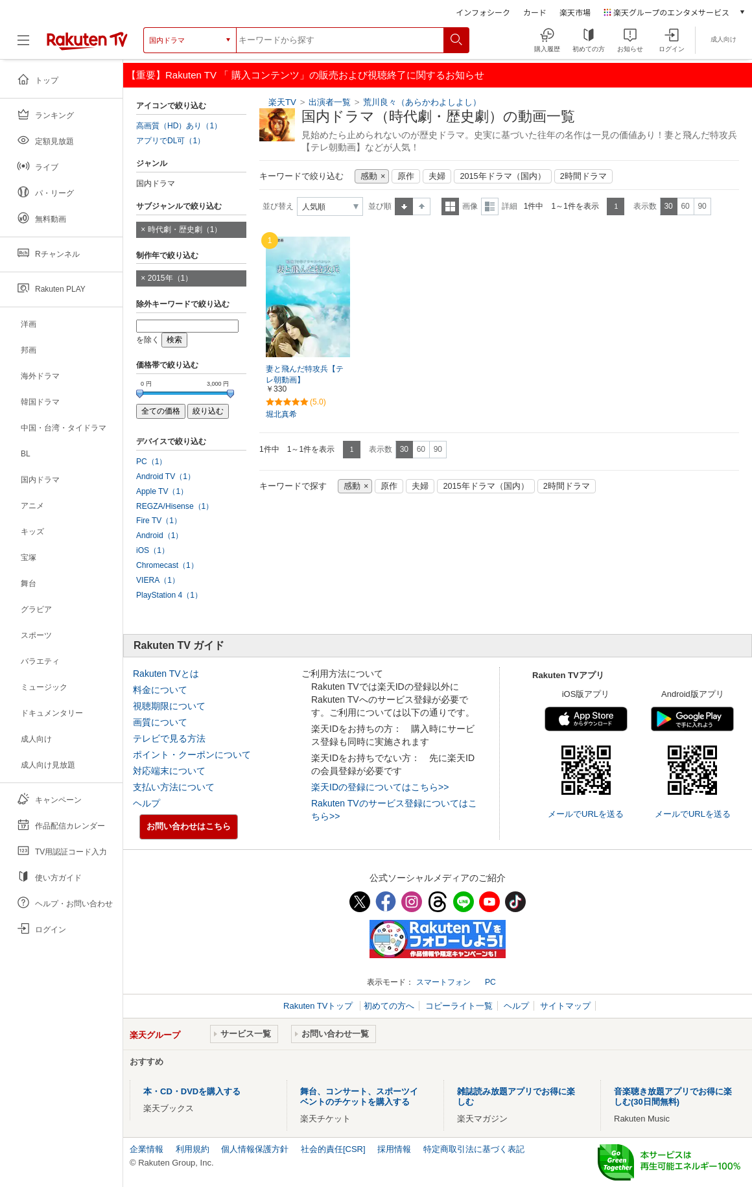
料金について (160, 690)
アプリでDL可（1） (170, 140)
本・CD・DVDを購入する (192, 1091)
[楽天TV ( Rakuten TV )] (87, 40)
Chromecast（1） (167, 565)
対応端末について (169, 771)
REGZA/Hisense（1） (174, 506)
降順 (421, 206)
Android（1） (159, 535)
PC (490, 982)
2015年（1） (170, 278)
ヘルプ (146, 803)
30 (668, 206)
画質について (160, 722)
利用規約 (192, 1149)
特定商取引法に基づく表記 (473, 1149)
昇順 (404, 206)
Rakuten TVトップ (319, 1006)
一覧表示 (450, 206)
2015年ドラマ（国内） (502, 176)
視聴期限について (169, 706)
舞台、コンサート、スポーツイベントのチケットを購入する (359, 1097)
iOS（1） (152, 550)
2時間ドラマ (583, 176)
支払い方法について (174, 787)
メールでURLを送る (586, 814)
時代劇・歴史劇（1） (185, 229)
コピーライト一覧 (459, 1006)
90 (702, 206)
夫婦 (437, 176)
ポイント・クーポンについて (192, 754)
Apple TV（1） (162, 491)
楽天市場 (575, 12)
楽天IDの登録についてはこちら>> (380, 787)
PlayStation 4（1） (169, 595)
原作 (405, 176)
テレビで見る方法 (169, 738)
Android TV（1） (165, 476)
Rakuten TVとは (166, 673)
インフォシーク (483, 12)
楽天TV (282, 102)
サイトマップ (565, 1006)
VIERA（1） (158, 580)
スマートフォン (443, 982)
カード (534, 12)
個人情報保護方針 (254, 1149)
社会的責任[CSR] (333, 1149)
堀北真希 (281, 414)
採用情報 (394, 1149)
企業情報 (146, 1149)
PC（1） (151, 461)
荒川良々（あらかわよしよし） (422, 102)
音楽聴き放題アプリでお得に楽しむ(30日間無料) (673, 1097)
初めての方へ (389, 1006)
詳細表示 (490, 206)
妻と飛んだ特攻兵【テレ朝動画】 (305, 374)
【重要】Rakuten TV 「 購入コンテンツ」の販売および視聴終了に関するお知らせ (305, 74)
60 (685, 206)
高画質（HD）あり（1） (179, 125)
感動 (368, 176)
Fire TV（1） (159, 520)
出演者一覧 (330, 102)
